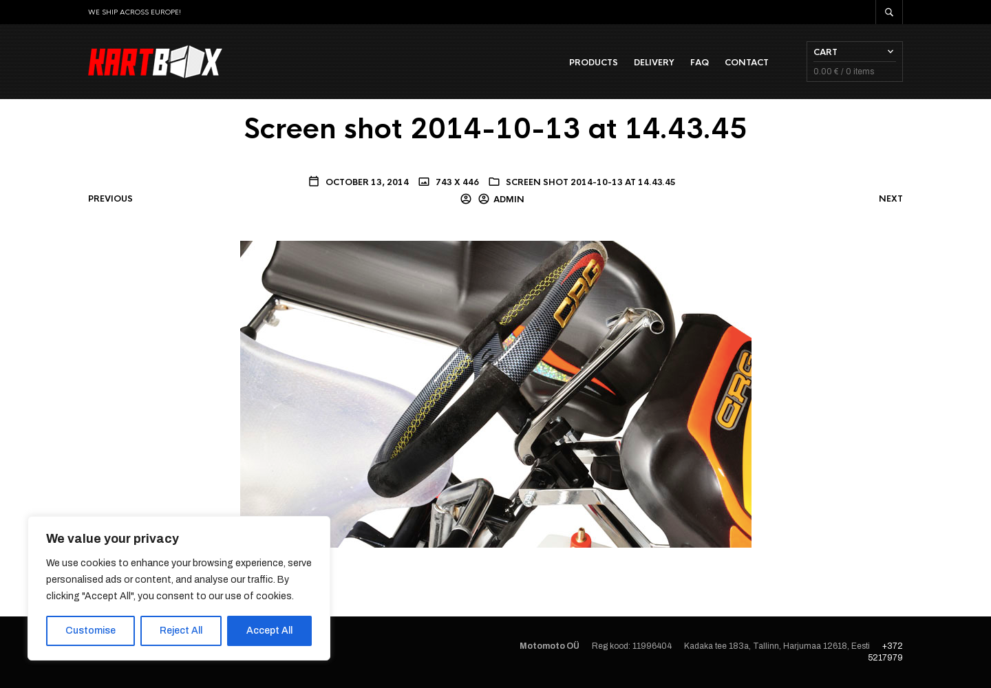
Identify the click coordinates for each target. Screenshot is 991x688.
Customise (90, 630)
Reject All (181, 630)
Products (593, 62)
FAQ (699, 62)
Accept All (269, 630)
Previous (110, 198)
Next (891, 198)
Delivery (654, 62)
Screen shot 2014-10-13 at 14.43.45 (591, 182)
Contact (747, 62)
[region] (179, 588)
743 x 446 (456, 182)
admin (508, 199)
